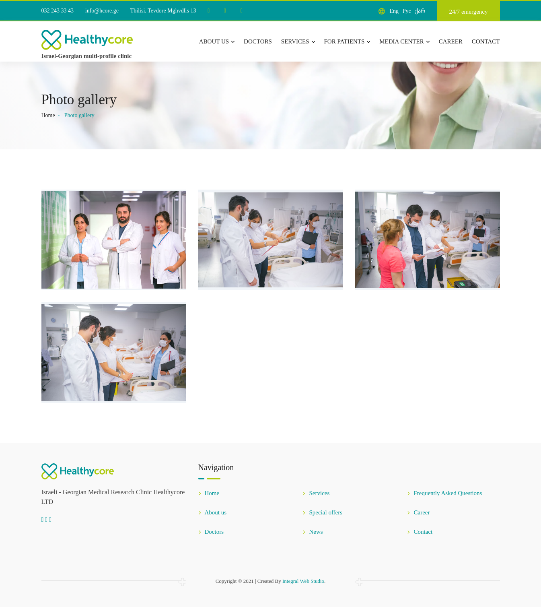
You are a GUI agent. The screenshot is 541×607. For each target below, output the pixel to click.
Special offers (322, 512)
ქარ (420, 11)
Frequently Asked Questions (444, 493)
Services (298, 41)
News (312, 532)
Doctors (258, 41)
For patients (347, 41)
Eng (394, 11)
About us (217, 41)
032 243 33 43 (57, 11)
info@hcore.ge (102, 11)
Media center (404, 41)
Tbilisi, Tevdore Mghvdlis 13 (163, 11)
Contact (486, 41)
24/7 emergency (468, 11)
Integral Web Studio (303, 581)
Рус (407, 11)
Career (451, 41)
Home (48, 115)
